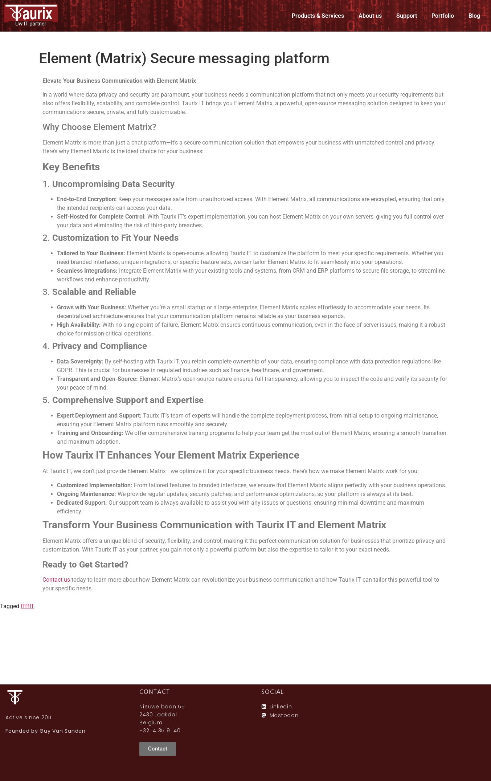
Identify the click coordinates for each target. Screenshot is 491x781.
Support (406, 15)
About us (370, 15)
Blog (474, 15)
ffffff (27, 606)
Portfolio (442, 15)
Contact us (56, 579)
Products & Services (318, 15)
